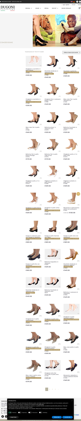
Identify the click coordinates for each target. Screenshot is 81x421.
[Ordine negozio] (71, 52)
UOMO (38, 8)
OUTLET (55, 8)
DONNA (28, 8)
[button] (72, 401)
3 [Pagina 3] (52, 389)
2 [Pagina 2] (49, 389)
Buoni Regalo (66, 8)
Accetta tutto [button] (68, 417)
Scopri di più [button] (13, 417)
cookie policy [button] (41, 404)
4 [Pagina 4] (55, 389)
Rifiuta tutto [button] (57, 417)
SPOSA (46, 8)
